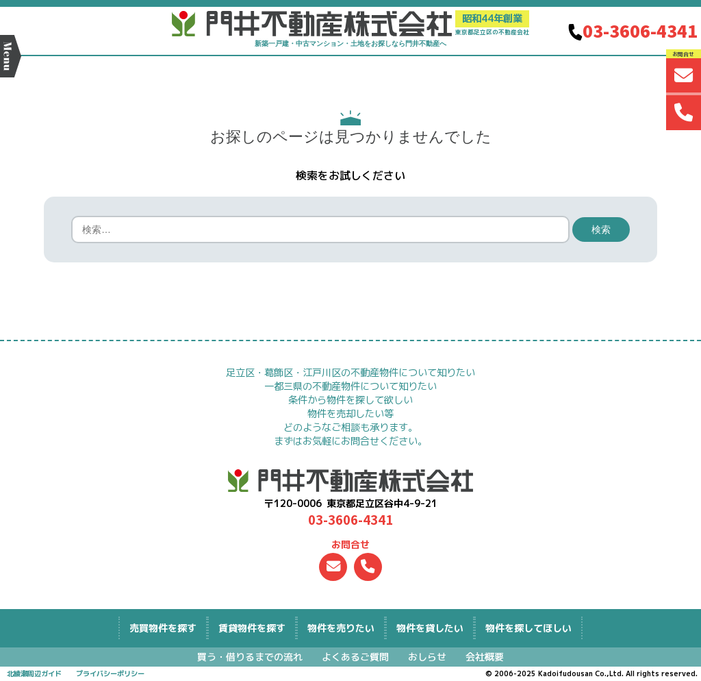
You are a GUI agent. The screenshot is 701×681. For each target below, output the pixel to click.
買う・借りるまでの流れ (250, 656)
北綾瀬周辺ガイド (34, 673)
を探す (162, 627)
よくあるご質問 (355, 656)
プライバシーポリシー (110, 673)
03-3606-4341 (632, 30)
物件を (340, 627)
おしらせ (427, 656)
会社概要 (485, 656)
